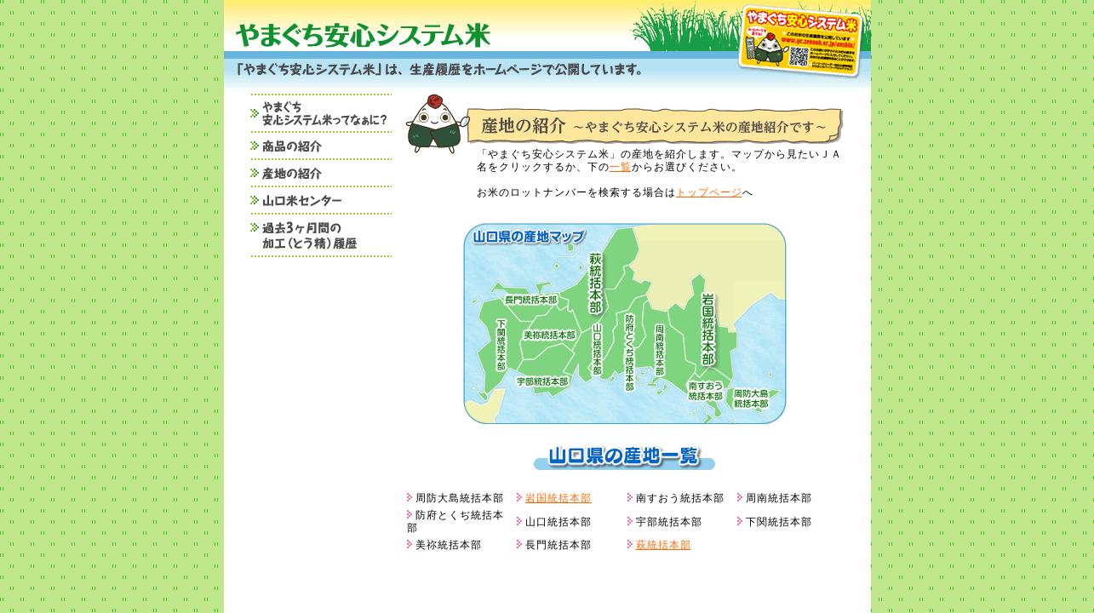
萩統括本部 (663, 545)
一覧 (621, 167)
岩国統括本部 (558, 498)
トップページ (709, 192)
